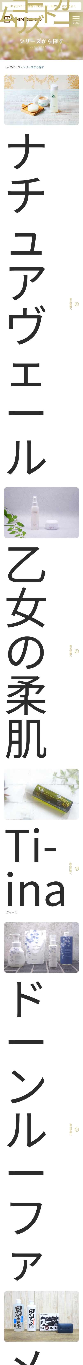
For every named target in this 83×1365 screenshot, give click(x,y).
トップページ (12, 67)
